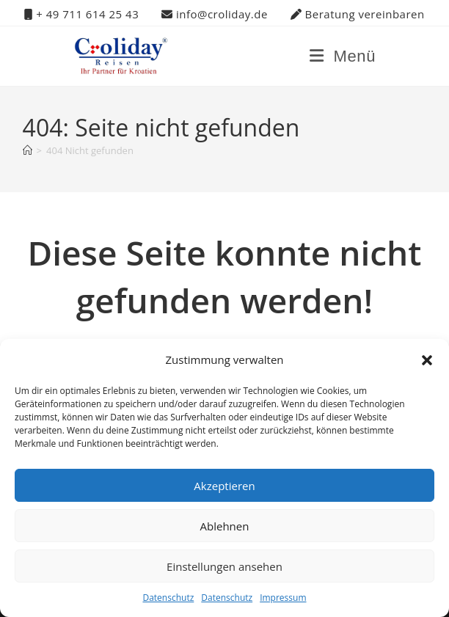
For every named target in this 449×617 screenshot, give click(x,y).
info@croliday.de (214, 14)
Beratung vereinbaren (358, 14)
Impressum (283, 597)
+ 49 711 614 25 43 (81, 14)
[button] (427, 360)
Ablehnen (224, 526)
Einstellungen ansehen (224, 566)
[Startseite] (27, 150)
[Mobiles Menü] (343, 56)
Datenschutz (168, 597)
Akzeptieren (224, 485)
